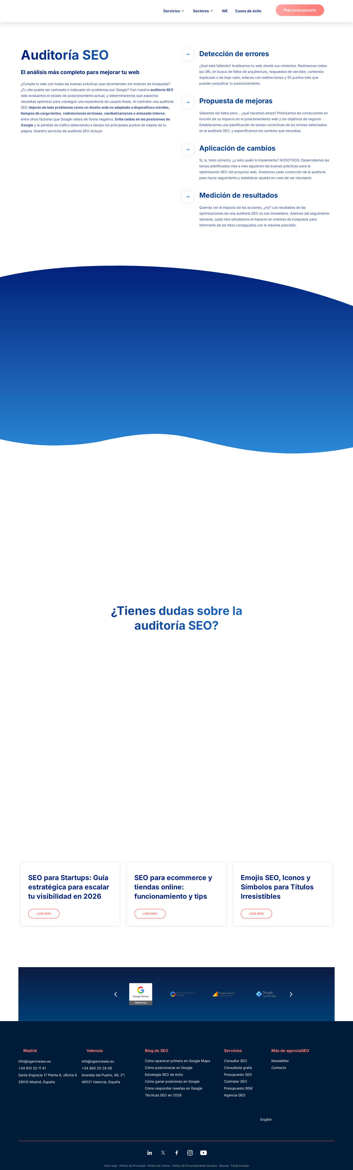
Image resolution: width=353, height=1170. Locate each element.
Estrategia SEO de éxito (164, 1074)
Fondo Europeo (240, 1165)
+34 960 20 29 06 (97, 1068)
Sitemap (224, 1165)
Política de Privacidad (132, 1165)
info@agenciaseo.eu (34, 1061)
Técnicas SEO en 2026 (163, 1095)
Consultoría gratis (238, 1068)
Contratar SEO (235, 1081)
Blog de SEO (156, 1050)
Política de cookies (159, 1165)
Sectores (203, 11)
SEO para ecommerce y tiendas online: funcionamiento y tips (173, 886)
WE (225, 11)
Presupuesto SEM (238, 1088)
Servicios (173, 11)
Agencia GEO (234, 1095)
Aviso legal (110, 1165)
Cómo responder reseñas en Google (173, 1088)
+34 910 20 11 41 (32, 1068)
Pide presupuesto (299, 10)
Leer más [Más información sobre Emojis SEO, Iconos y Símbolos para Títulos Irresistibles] (256, 913)
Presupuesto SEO (238, 1074)
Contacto (278, 1068)
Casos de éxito (248, 11)
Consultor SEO (235, 1061)
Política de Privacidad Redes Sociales (194, 1165)
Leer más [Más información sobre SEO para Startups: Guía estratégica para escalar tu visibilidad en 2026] (44, 913)
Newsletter (280, 1061)
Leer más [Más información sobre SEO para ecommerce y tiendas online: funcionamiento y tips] (150, 913)
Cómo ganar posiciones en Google (172, 1081)
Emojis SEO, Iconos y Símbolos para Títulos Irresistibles (277, 886)
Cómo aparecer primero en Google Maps (177, 1061)
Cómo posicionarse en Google (168, 1068)
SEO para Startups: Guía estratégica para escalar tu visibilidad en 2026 (68, 886)
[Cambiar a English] (265, 1119)
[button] (116, 994)
